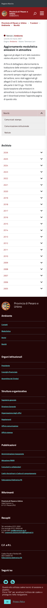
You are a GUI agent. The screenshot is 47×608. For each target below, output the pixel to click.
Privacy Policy (19, 601)
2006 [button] (6, 282)
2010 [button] (6, 256)
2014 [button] (6, 230)
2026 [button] (6, 152)
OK (7, 601)
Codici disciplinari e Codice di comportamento (19, 473)
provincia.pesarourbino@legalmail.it (19, 532)
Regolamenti (6, 419)
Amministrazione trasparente (13, 454)
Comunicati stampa (13, 119)
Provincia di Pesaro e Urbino (18, 13)
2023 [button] (6, 171)
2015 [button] (6, 223)
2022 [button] (6, 178)
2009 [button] (6, 262)
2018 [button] (6, 204)
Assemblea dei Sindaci (10, 378)
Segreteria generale (9, 400)
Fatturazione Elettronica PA (12, 479)
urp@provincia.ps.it (18, 530)
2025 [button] (6, 158)
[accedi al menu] (42, 13)
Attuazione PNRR (8, 460)
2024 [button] (6, 165)
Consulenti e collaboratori (11, 466)
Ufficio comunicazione (10, 426)
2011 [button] (6, 249)
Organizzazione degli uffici (11, 413)
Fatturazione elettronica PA (12, 557)
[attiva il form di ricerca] (34, 13)
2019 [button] (6, 197)
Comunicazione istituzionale (17, 126)
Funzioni (34, 22)
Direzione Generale (9, 406)
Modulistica (6, 331)
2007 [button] (6, 275)
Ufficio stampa (7, 432)
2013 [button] (6, 236)
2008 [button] (6, 269)
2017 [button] (6, 210)
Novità (17, 25)
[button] (41, 113)
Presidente (6, 365)
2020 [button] (6, 191)
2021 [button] (6, 184)
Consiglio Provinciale (9, 372)
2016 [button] (6, 217)
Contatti (5, 324)
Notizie (8, 132)
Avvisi (4, 337)
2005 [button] (6, 288)
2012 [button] (6, 243)
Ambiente (6, 25)
